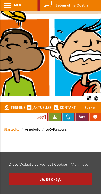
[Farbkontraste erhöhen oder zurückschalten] (89, 97)
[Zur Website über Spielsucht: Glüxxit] (94, 117)
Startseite (11, 129)
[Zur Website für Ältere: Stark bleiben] (81, 117)
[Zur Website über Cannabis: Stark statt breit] (54, 117)
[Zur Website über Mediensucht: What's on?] (67, 117)
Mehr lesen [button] (80, 164)
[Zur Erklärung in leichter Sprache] (96, 97)
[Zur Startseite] (62, 5)
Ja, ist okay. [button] (50, 179)
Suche (90, 107)
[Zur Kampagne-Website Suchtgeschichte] (41, 117)
